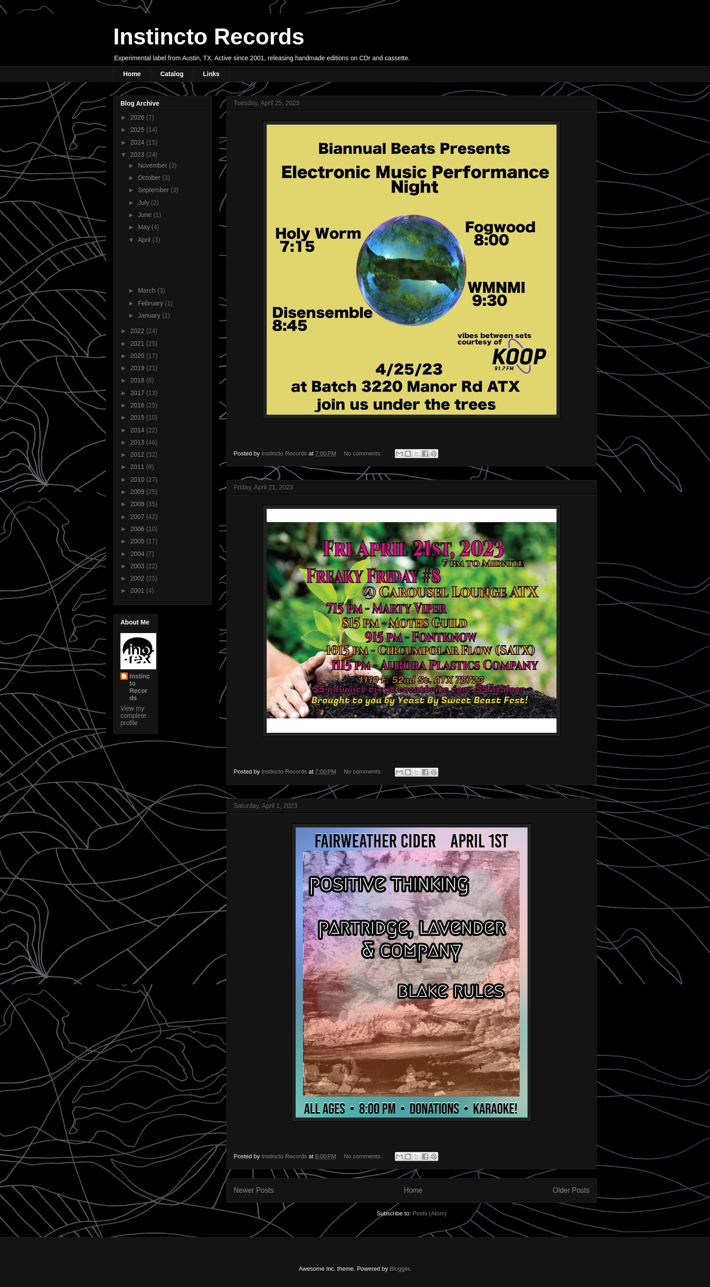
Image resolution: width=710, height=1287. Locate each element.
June (145, 214)
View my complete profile (133, 715)
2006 (138, 528)
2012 (138, 454)
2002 (138, 578)
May (144, 227)
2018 (138, 380)
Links (211, 73)
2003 (138, 566)
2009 (138, 491)
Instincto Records (208, 36)
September (154, 190)
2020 (138, 355)
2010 (138, 479)
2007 (138, 516)
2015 (138, 417)
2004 (138, 553)
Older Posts (571, 1190)
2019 (138, 368)
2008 (138, 504)
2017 (138, 393)
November (153, 165)
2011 (138, 466)
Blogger (399, 1268)
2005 (138, 541)
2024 (138, 142)
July (144, 202)
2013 (138, 442)
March (147, 290)
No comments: (363, 453)
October (150, 177)
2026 (138, 117)
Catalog (171, 73)
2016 (138, 405)
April (145, 239)
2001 (138, 590)
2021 (138, 343)
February (151, 303)
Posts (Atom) (429, 1213)
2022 (138, 330)
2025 (138, 129)
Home (132, 73)
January (150, 315)
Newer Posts (253, 1190)
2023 (138, 154)
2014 (138, 430)
